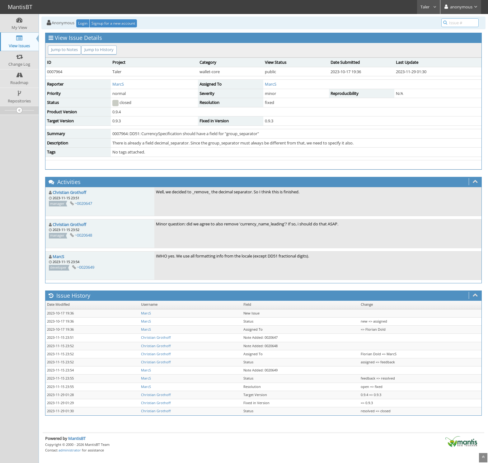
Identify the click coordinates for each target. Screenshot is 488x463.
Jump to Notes (64, 49)
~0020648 (83, 235)
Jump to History (99, 49)
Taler (429, 7)
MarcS (118, 84)
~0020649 (85, 267)
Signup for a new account (113, 23)
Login (82, 23)
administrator (70, 450)
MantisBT (77, 438)
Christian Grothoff (69, 192)
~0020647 (83, 203)
